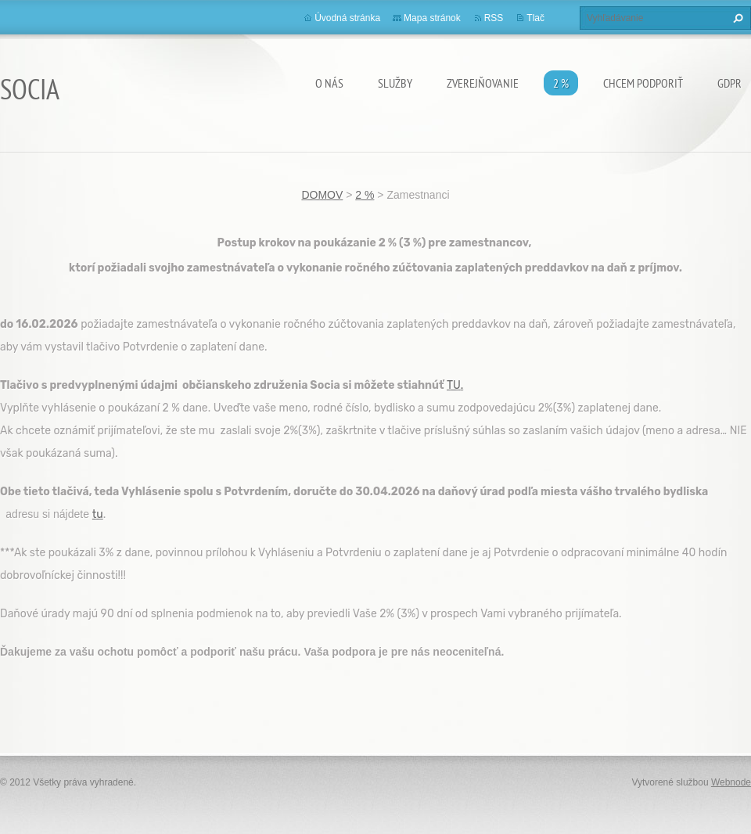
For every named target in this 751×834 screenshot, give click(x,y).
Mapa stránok (432, 18)
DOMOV (322, 195)
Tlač (535, 18)
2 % (561, 83)
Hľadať (736, 18)
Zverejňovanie (483, 83)
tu (97, 514)
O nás (329, 83)
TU (454, 385)
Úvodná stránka (347, 18)
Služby (395, 83)
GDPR (729, 83)
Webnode (731, 782)
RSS (494, 18)
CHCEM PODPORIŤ (643, 83)
